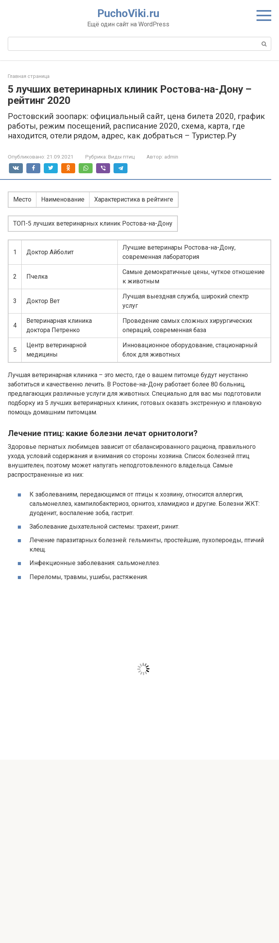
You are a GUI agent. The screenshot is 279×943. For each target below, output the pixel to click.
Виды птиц (121, 156)
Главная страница (29, 76)
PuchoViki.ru (128, 13)
